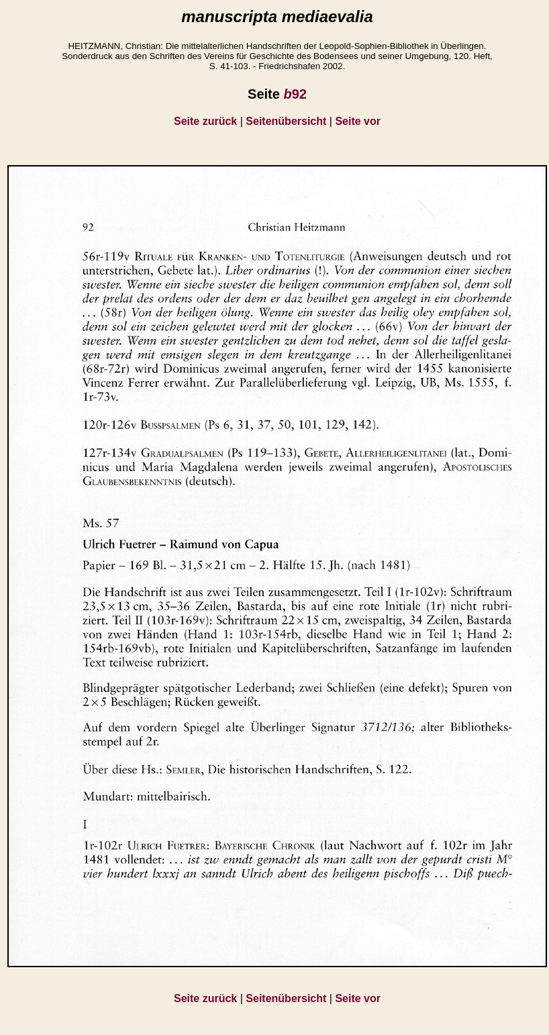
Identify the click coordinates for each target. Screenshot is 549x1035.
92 (294, 94)
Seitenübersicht (286, 121)
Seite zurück (205, 121)
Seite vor (358, 121)
